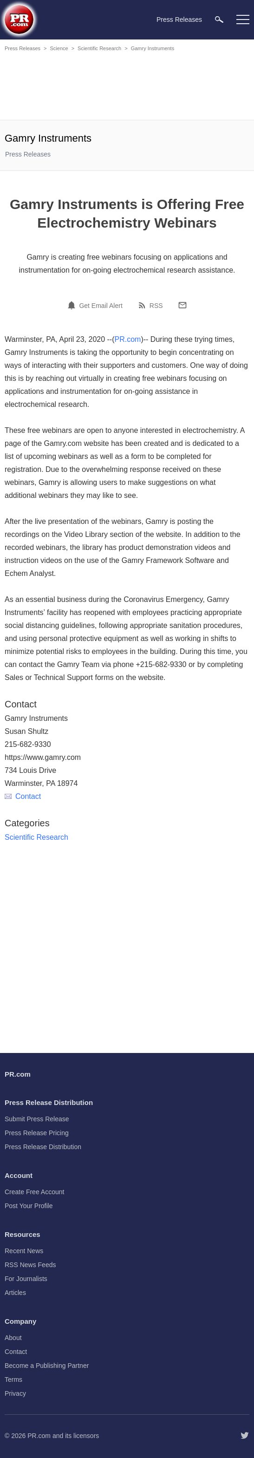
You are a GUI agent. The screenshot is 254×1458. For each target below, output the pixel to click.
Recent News (24, 1251)
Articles (15, 1292)
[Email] (182, 305)
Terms (13, 1379)
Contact (23, 796)
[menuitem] (219, 19)
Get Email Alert (100, 305)
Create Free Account (34, 1192)
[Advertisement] (127, 87)
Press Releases (22, 48)
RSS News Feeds (30, 1264)
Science (59, 48)
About (13, 1337)
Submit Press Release (37, 1119)
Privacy (15, 1393)
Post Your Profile (29, 1206)
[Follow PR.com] (244, 1436)
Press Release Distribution (43, 1147)
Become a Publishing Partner (47, 1365)
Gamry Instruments (153, 48)
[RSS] (143, 305)
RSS (156, 305)
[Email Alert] (73, 305)
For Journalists (26, 1278)
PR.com (128, 339)
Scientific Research (99, 48)
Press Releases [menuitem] (179, 19)
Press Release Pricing (37, 1133)
